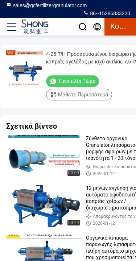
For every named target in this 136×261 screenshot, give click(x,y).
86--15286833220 (106, 13)
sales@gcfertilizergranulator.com (46, 5)
